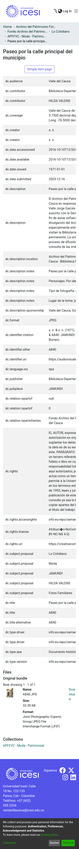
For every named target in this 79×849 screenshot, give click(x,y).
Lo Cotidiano (61, 31)
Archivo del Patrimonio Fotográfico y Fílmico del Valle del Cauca (36, 27)
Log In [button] (67, 11)
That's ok (68, 842)
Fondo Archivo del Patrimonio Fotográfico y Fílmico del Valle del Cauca (27, 31)
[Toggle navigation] (76, 11)
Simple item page (39, 69)
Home (7, 27)
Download (72, 694)
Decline (54, 842)
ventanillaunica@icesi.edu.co (23, 810)
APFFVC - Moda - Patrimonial (27, 36)
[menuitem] (59, 11)
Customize (9, 842)
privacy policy (49, 834)
